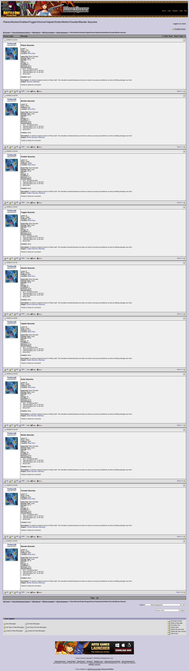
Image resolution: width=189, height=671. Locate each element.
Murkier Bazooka (32, 137)
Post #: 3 (180, 202)
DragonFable (71, 661)
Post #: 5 (180, 314)
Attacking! (36, 81)
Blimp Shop (31, 53)
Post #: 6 (180, 369)
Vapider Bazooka (32, 360)
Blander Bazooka (32, 582)
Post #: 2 (180, 147)
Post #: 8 (180, 481)
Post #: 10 (179, 592)
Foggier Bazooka (32, 248)
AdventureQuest (60, 661)
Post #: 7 (180, 425)
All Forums (6, 32)
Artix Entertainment (128, 661)
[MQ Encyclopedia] (48, 32)
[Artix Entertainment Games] (21, 32)
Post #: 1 (180, 91)
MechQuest (81, 661)
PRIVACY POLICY (95, 664)
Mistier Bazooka (32, 471)
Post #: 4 (180, 258)
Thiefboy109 (11, 44)
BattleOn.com (98, 661)
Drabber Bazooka (32, 193)
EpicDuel (89, 661)
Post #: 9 (180, 536)
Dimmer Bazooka (32, 304)
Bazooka (29, 81)
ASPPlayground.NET (94, 669)
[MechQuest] (36, 32)
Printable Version (179, 29)
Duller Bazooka (32, 415)
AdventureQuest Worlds (112, 661)
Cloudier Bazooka (32, 527)
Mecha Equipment (62, 32)
